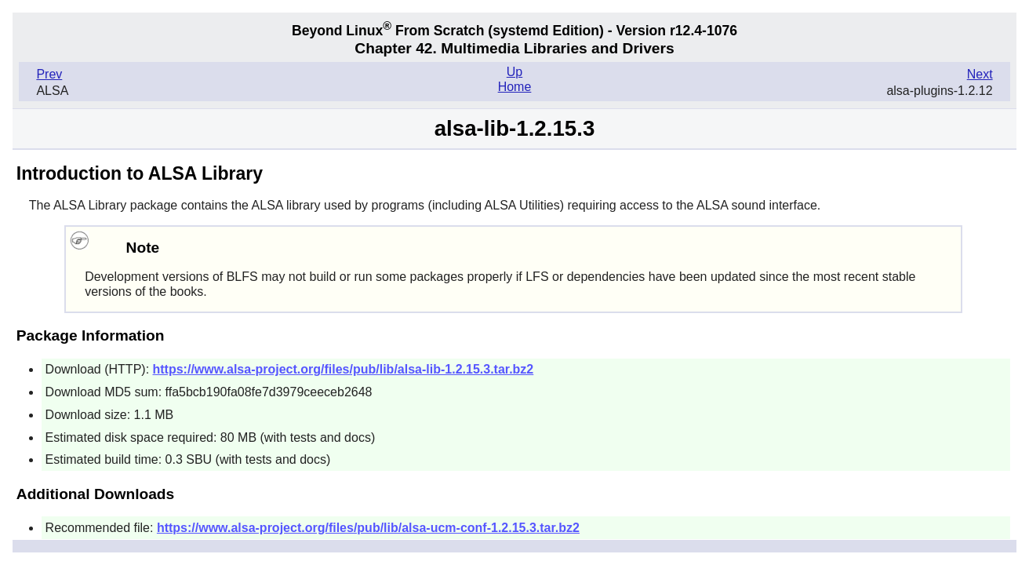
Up (514, 71)
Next (980, 74)
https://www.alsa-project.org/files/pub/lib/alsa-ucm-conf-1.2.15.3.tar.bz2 (368, 527)
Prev (49, 74)
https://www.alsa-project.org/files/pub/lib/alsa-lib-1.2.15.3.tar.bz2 (343, 369)
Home (515, 86)
